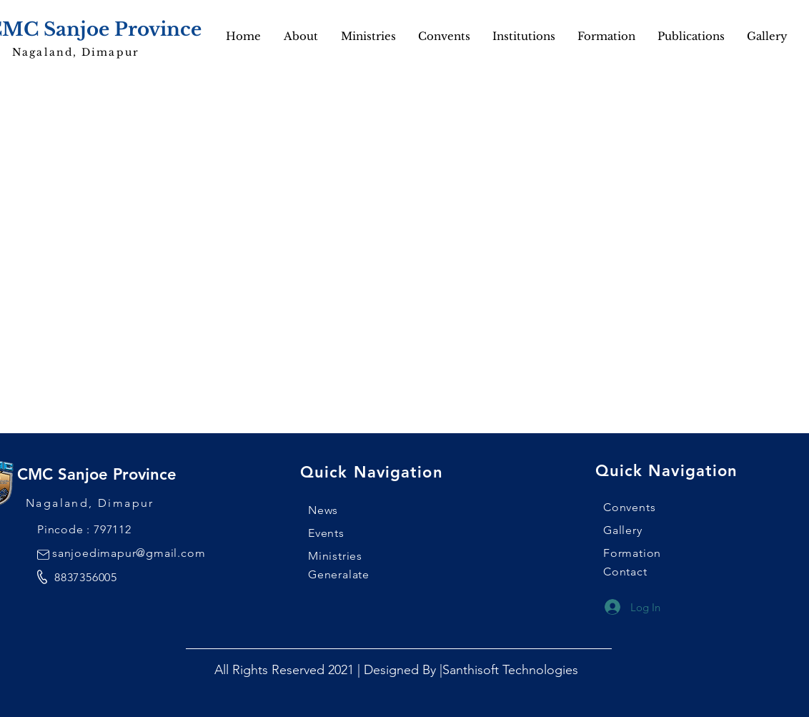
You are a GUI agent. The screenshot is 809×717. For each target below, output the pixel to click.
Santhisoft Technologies (510, 670)
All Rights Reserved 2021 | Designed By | (328, 670)
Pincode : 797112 (84, 529)
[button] (766, 36)
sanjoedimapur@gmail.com (128, 553)
